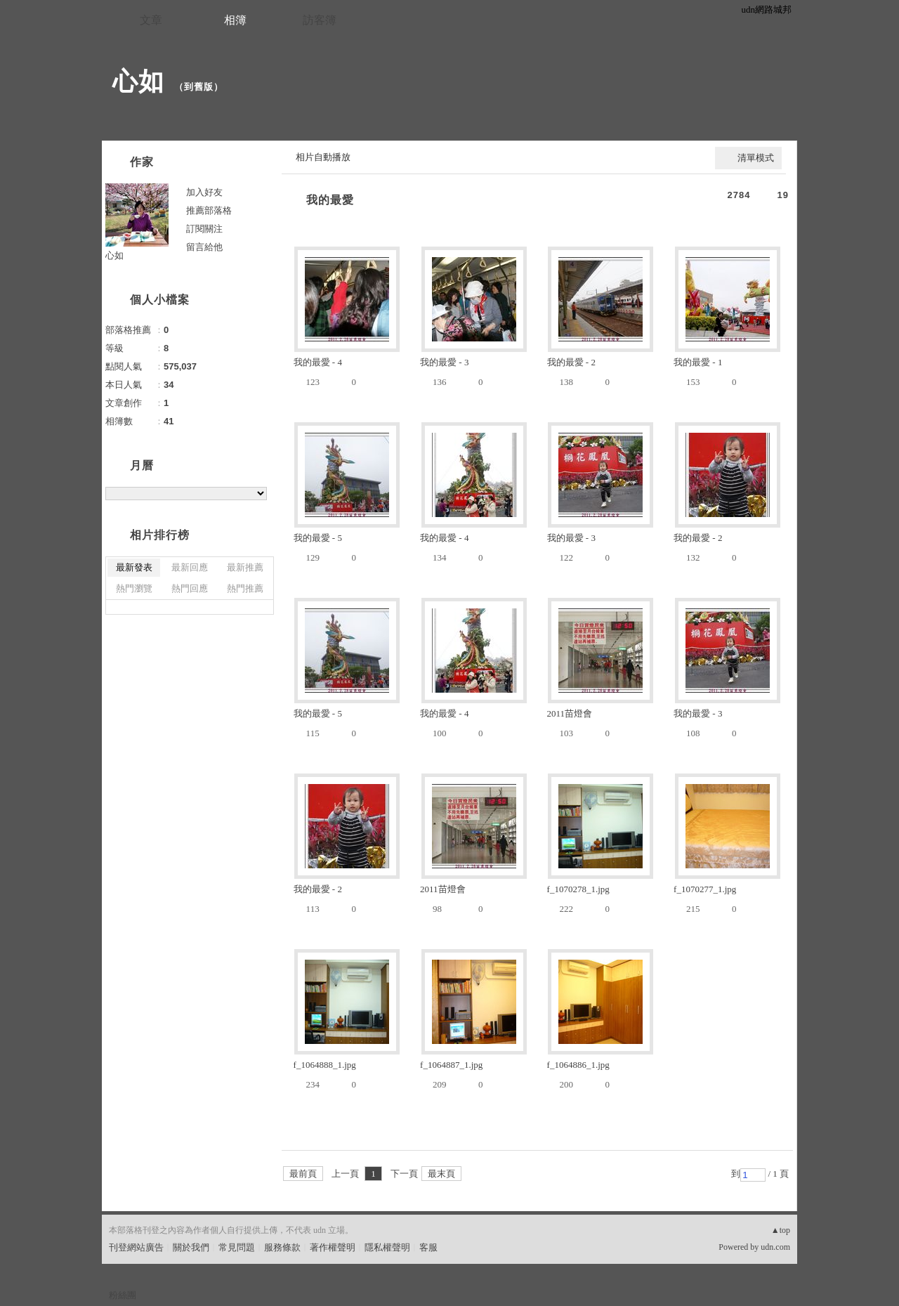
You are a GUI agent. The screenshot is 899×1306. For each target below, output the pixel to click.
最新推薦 (245, 567)
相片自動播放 (323, 157)
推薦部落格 (209, 210)
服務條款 (282, 1247)
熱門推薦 (245, 588)
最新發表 (134, 567)
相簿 (235, 20)
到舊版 (199, 86)
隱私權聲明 (387, 1247)
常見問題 (236, 1247)
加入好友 (204, 192)
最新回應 (189, 567)
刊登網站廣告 (136, 1247)
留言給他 (204, 247)
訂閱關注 (204, 228)
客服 (428, 1247)
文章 (151, 20)
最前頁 (303, 1173)
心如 (138, 81)
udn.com (775, 1247)
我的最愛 (330, 200)
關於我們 (191, 1247)
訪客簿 (319, 20)
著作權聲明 (332, 1247)
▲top (780, 1230)
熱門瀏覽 (134, 588)
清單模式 (755, 157)
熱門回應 (189, 588)
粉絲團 (122, 1295)
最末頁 (441, 1173)
